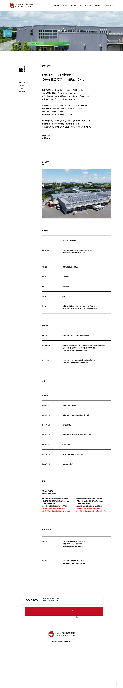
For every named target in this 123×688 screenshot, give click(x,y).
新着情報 (56, 5)
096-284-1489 (69, 232)
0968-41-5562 (81, 547)
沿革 (22, 74)
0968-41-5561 (69, 547)
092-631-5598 (81, 584)
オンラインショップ (85, 5)
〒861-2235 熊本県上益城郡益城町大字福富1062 (77, 230)
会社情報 (65, 5)
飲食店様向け (98, 5)
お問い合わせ (109, 5)
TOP (49, 5)
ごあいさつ (22, 63)
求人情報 (73, 5)
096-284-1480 (81, 232)
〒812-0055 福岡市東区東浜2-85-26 (73, 582)
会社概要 (22, 69)
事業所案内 (22, 80)
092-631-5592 (69, 584)
